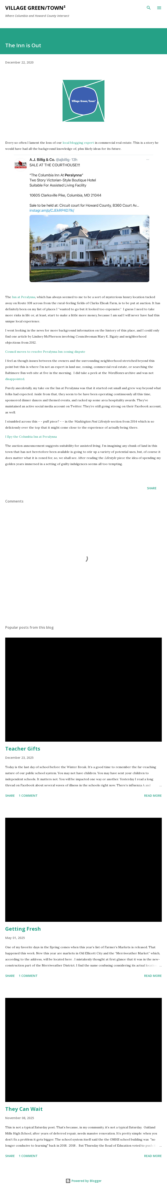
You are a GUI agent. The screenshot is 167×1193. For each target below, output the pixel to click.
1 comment (28, 795)
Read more (153, 795)
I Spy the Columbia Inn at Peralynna (31, 437)
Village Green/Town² (35, 7)
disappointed (14, 379)
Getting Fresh (23, 928)
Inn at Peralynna (23, 297)
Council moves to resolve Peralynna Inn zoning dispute (45, 352)
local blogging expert (78, 143)
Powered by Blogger (83, 1181)
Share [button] (152, 488)
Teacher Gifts (22, 748)
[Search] (148, 7)
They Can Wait (24, 1108)
